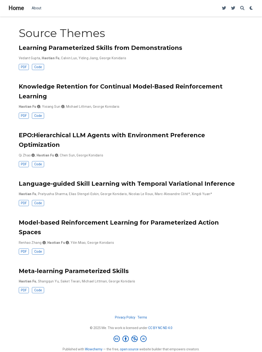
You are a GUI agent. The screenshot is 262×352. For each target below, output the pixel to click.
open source (129, 349)
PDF (24, 67)
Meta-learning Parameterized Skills (74, 270)
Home (16, 8)
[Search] (242, 8)
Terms (142, 317)
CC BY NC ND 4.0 (160, 328)
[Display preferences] (251, 8)
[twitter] (224, 8)
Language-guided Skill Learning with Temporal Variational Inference (127, 183)
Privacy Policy (125, 317)
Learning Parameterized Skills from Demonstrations (100, 47)
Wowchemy (94, 349)
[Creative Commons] (131, 339)
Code (38, 67)
